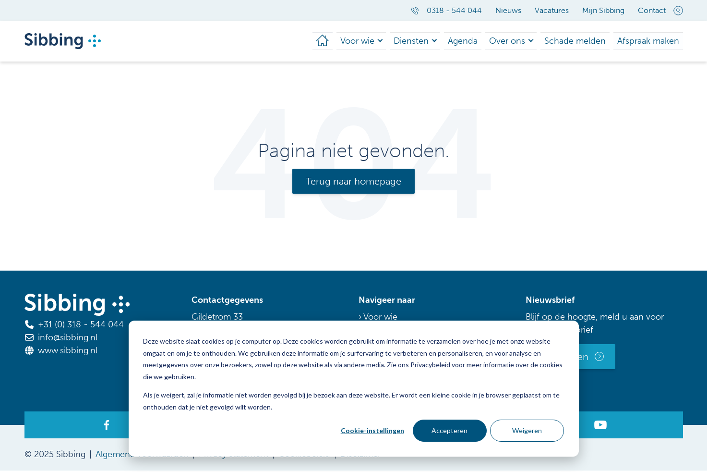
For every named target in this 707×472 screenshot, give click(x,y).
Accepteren (449, 430)
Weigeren (527, 430)
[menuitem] (352, 41)
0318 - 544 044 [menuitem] (446, 10)
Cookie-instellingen (372, 430)
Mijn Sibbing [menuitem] (603, 10)
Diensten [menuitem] (436, 41)
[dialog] (354, 389)
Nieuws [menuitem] (508, 10)
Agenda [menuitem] (484, 41)
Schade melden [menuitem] (586, 41)
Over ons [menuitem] (524, 41)
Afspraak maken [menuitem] (651, 41)
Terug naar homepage (353, 182)
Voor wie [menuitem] (386, 41)
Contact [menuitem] (652, 10)
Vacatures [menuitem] (552, 10)
